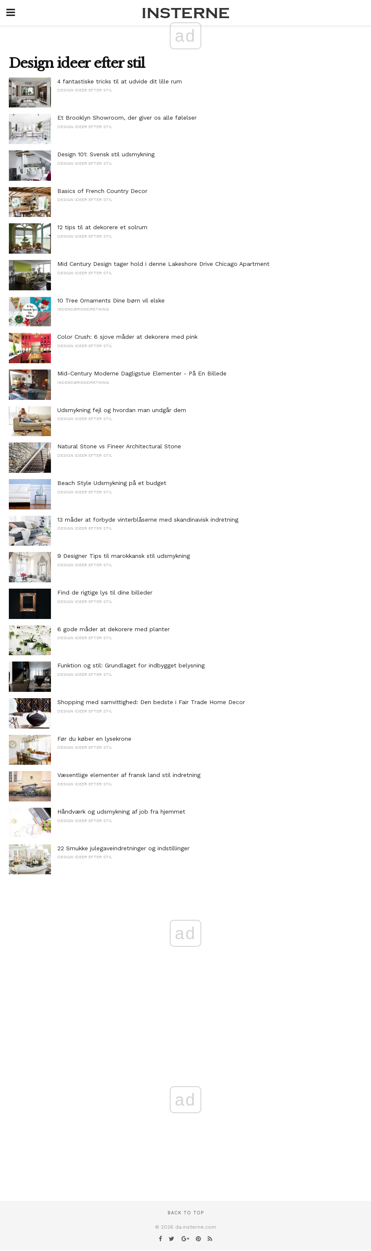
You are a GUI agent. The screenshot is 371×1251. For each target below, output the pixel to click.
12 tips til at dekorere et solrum (102, 227)
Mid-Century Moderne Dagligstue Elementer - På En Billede (142, 373)
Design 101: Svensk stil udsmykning (106, 154)
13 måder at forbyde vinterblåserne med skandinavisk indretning (147, 519)
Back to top (186, 1213)
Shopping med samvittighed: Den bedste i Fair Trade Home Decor (151, 702)
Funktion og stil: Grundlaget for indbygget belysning (131, 665)
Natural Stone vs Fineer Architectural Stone (119, 446)
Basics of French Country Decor (102, 191)
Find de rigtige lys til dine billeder (104, 592)
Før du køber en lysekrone (94, 738)
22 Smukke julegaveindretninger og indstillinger (123, 848)
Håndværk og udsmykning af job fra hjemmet (121, 811)
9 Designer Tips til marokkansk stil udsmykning (123, 555)
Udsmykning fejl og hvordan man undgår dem (121, 410)
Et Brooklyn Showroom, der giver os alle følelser (127, 117)
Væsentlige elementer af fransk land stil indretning (128, 774)
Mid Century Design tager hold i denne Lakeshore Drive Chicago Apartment (163, 263)
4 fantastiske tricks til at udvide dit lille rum (119, 81)
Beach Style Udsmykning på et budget (111, 483)
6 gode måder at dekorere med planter (113, 629)
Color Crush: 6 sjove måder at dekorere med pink (127, 336)
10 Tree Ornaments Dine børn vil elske (111, 300)
